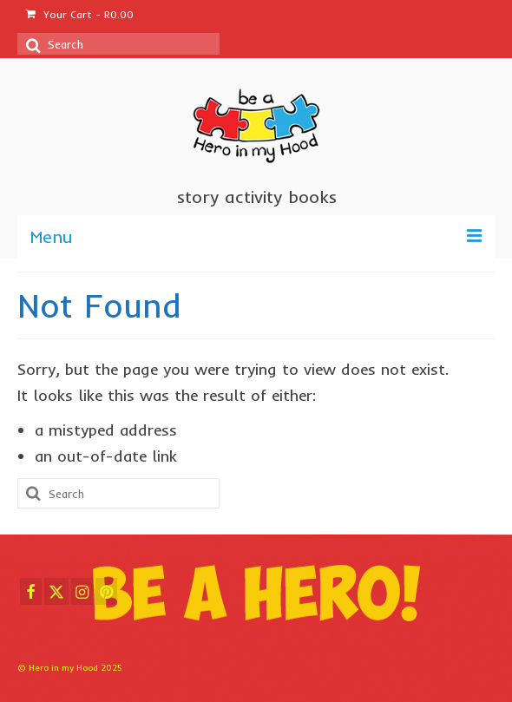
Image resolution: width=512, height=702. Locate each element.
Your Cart (80, 14)
